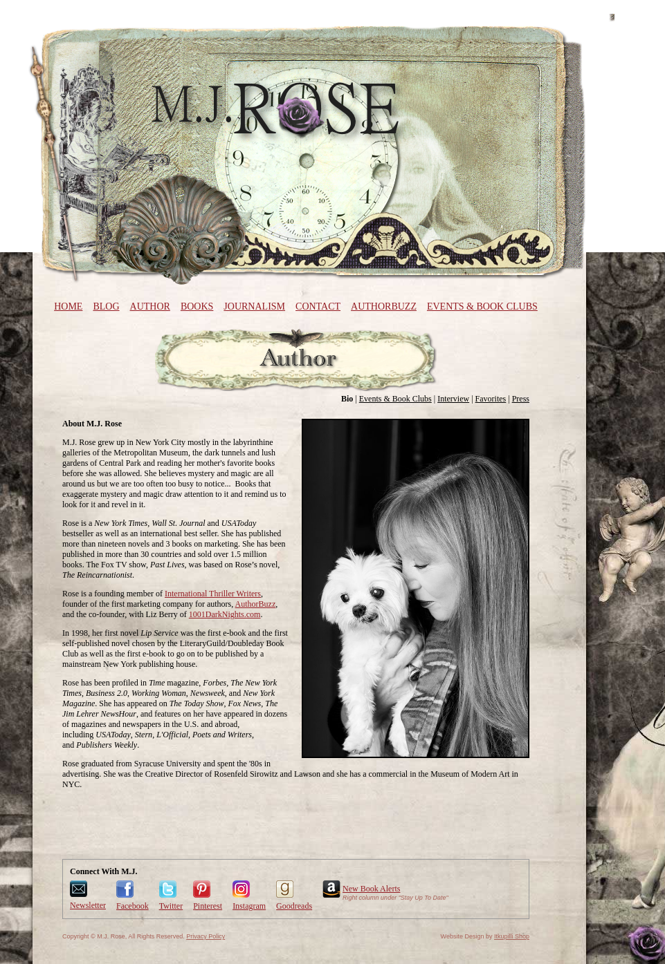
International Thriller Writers (213, 593)
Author (150, 306)
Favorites (491, 399)
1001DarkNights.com (225, 614)
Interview (453, 399)
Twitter (171, 906)
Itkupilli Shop (511, 936)
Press (520, 399)
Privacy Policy (205, 936)
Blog (106, 306)
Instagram (249, 906)
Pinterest (207, 906)
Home (68, 306)
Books (197, 306)
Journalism (254, 306)
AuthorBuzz (384, 306)
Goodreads (294, 906)
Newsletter (88, 905)
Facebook (132, 906)
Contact (317, 306)
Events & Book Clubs (482, 306)
